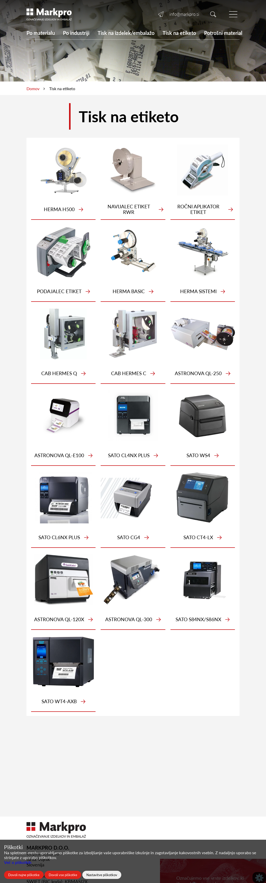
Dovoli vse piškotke (63, 875)
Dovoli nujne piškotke (23, 875)
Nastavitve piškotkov (101, 875)
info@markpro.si (184, 14)
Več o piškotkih (17, 862)
